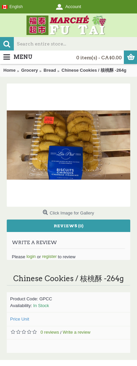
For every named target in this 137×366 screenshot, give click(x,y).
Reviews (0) (68, 225)
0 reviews (49, 332)
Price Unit (19, 319)
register (49, 256)
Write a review (76, 332)
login (30, 256)
